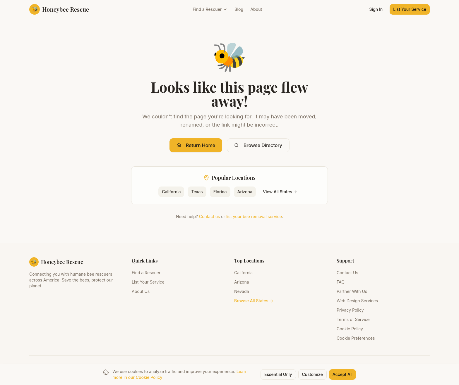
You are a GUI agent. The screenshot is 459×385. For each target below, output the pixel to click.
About (256, 9)
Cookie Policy (350, 328)
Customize (312, 374)
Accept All (342, 374)
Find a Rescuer (210, 9)
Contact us (209, 216)
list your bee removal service (254, 216)
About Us (141, 291)
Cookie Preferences (356, 338)
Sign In (376, 9)
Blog (238, 9)
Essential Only (278, 374)
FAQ (341, 281)
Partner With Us (352, 291)
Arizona (244, 191)
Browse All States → (253, 300)
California (171, 191)
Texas (197, 191)
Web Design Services (357, 300)
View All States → (280, 191)
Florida (220, 191)
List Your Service (409, 9)
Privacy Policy (350, 310)
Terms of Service (353, 319)
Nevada (241, 291)
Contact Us (347, 272)
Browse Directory (258, 145)
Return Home (196, 145)
